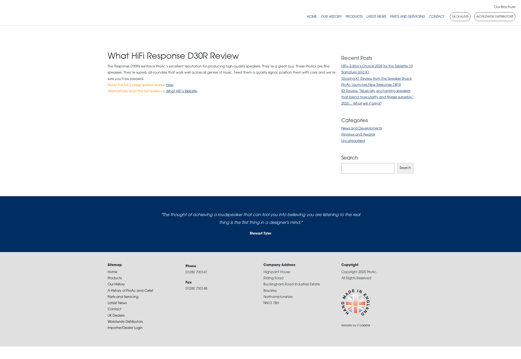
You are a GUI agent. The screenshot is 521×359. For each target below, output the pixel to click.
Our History (331, 17)
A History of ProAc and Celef (130, 291)
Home (312, 17)
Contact (436, 17)
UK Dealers (116, 316)
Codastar (363, 325)
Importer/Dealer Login (125, 328)
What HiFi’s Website (181, 91)
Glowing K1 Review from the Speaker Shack (376, 79)
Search (405, 168)
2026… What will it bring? (361, 104)
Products (354, 17)
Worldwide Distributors (125, 322)
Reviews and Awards (358, 135)
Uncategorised (353, 141)
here (169, 85)
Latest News (376, 17)
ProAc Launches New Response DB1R (371, 85)
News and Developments (361, 128)
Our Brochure (504, 7)
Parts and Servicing (407, 17)
